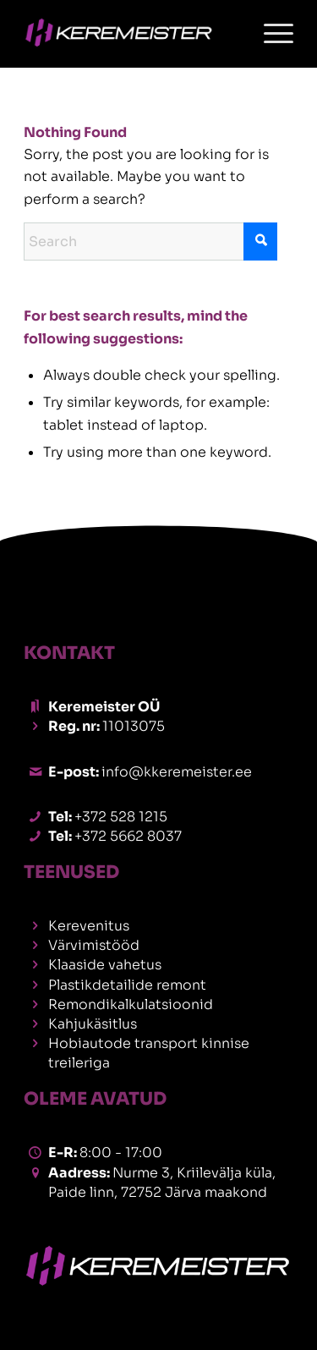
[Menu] (270, 34)
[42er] (131, 34)
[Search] (150, 241)
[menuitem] (270, 34)
